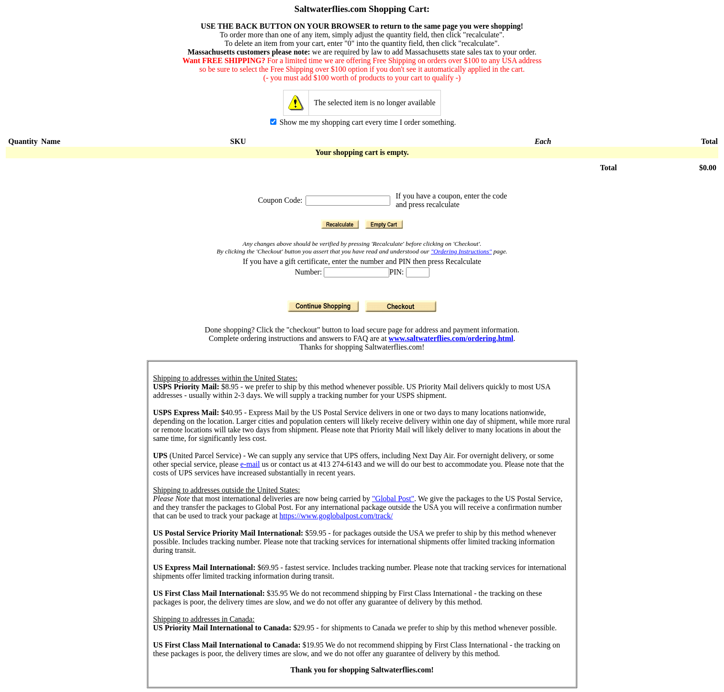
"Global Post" (393, 498)
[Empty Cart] (384, 224)
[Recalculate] (340, 224)
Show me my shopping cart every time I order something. (363, 122)
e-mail (250, 464)
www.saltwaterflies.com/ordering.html (451, 338)
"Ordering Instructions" (461, 251)
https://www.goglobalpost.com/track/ (336, 516)
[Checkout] (401, 306)
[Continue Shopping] (323, 306)
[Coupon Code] (348, 201)
